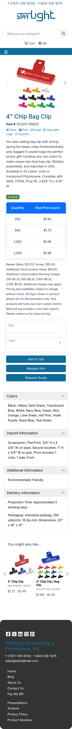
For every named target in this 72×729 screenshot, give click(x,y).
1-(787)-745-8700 (21, 3)
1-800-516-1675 (50, 3)
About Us (14, 682)
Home (11, 671)
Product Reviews (19, 720)
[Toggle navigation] (6, 52)
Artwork (13, 708)
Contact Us (15, 688)
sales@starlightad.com (21, 661)
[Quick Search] (31, 33)
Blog (10, 677)
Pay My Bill (15, 694)
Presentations (17, 703)
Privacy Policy (17, 714)
